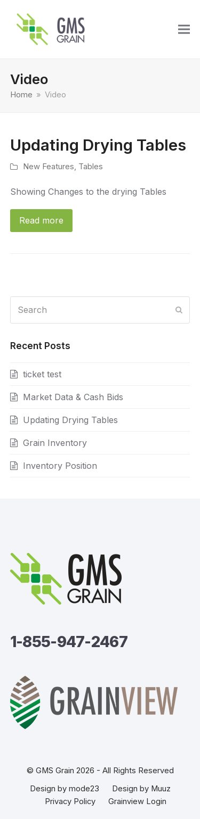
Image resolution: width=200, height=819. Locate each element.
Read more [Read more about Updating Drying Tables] (41, 220)
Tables (90, 166)
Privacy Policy (70, 801)
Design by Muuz (141, 788)
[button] (184, 29)
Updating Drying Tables (98, 144)
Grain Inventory (55, 442)
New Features (48, 166)
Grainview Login (137, 801)
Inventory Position (60, 465)
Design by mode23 (64, 788)
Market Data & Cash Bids (73, 397)
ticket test (42, 374)
